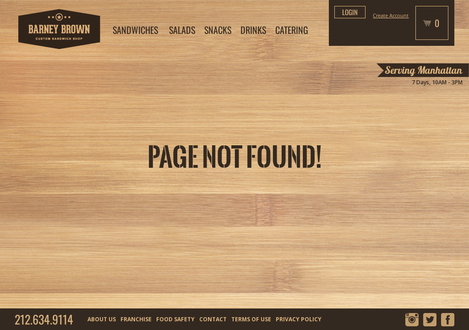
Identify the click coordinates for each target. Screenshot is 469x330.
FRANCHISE (136, 319)
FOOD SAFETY (175, 319)
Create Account (391, 15)
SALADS (182, 30)
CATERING (291, 30)
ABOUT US (101, 319)
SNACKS (217, 30)
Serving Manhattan (423, 70)
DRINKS (253, 30)
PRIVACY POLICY (299, 319)
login (350, 12)
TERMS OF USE (251, 319)
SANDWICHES (135, 30)
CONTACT (213, 319)
